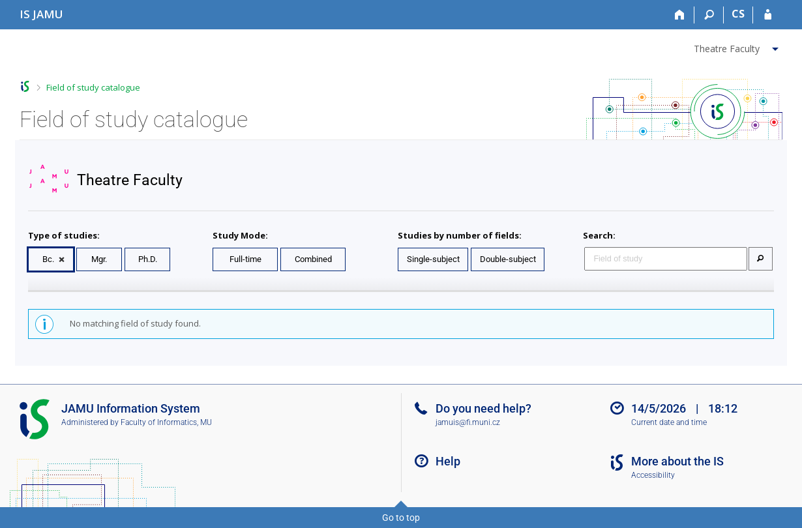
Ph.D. (147, 259)
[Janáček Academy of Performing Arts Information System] (41, 14)
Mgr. (99, 259)
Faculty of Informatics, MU (166, 422)
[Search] (709, 15)
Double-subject (508, 259)
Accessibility (653, 475)
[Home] (679, 15)
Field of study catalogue (93, 87)
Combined (313, 259)
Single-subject (433, 259)
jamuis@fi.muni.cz (468, 422)
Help (448, 461)
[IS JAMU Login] (767, 15)
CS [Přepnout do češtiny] (738, 14)
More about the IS (677, 461)
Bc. (48, 259)
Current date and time (669, 422)
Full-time (245, 259)
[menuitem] (738, 46)
